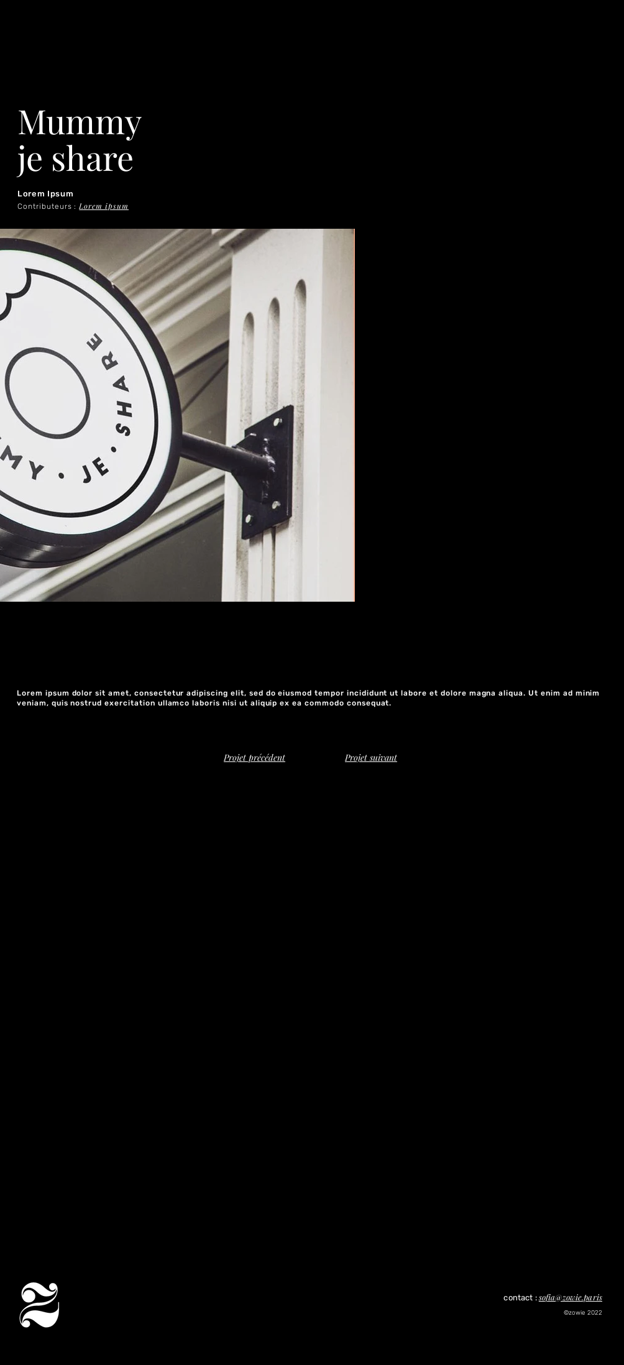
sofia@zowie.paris (570, 1297)
